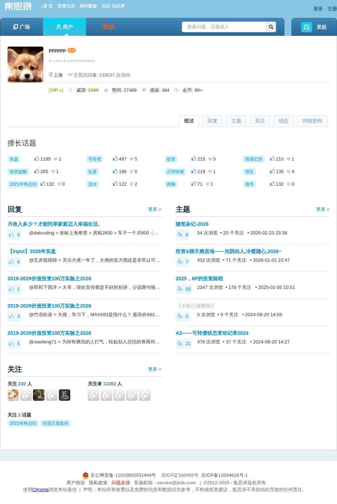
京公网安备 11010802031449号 (119, 475)
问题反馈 (120, 482)
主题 (236, 121)
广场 (21, 27)
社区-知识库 (113, 6)
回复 (213, 121)
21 (184, 343)
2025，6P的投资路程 (199, 278)
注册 (332, 8)
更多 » (154, 209)
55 (184, 289)
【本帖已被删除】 (196, 306)
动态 (284, 121)
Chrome (40, 489)
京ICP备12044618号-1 (224, 475)
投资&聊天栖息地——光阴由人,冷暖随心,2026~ (228, 251)
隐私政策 (98, 482)
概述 (189, 121)
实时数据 (88, 6)
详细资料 (312, 121)
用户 (65, 30)
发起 (322, 27)
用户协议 (75, 482)
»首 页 (47, 6)
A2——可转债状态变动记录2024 (212, 333)
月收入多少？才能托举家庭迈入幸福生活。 (55, 224)
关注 (260, 121)
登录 (318, 8)
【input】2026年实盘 (32, 251)
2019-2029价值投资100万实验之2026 (49, 278)
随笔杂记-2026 (192, 224)
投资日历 (66, 6)
